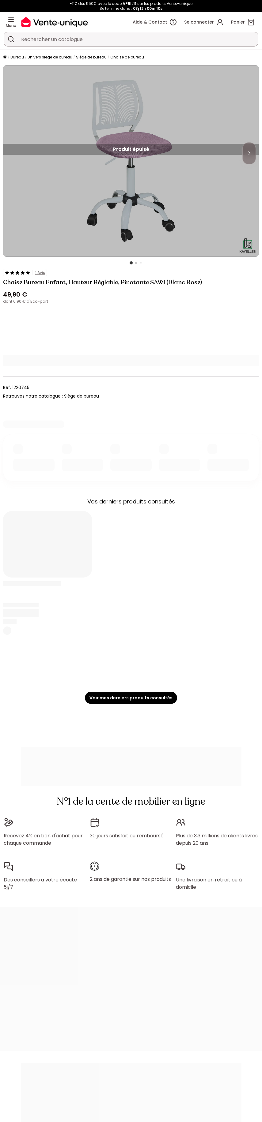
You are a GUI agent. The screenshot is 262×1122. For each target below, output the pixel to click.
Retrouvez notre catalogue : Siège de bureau (51, 396)
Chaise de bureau (127, 57)
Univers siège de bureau (50, 57)
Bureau (17, 57)
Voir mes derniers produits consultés (131, 698)
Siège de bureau (91, 57)
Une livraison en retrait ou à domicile (209, 883)
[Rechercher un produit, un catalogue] (11, 39)
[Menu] (11, 19)
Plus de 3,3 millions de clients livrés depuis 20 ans (217, 839)
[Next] (249, 153)
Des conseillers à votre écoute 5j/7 (40, 883)
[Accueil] (5, 57)
